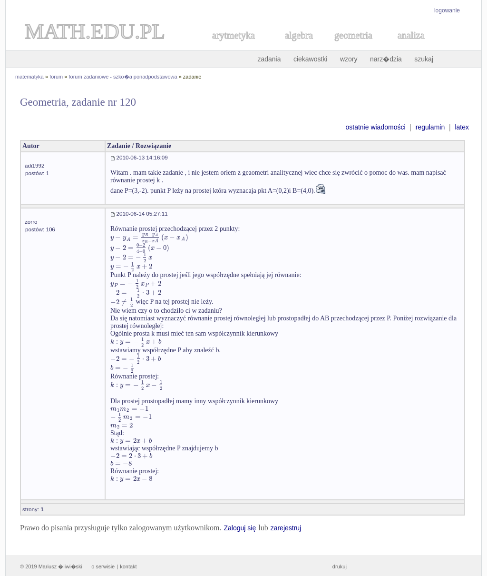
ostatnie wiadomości (375, 127)
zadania (269, 59)
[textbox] (149, 237)
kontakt (128, 566)
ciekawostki (310, 59)
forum (56, 76)
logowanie (447, 10)
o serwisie (103, 566)
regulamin (430, 127)
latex (462, 127)
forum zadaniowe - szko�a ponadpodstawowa (123, 76)
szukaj (423, 59)
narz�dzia (386, 59)
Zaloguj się (240, 528)
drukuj (339, 566)
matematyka (29, 76)
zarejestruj (286, 528)
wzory (349, 59)
